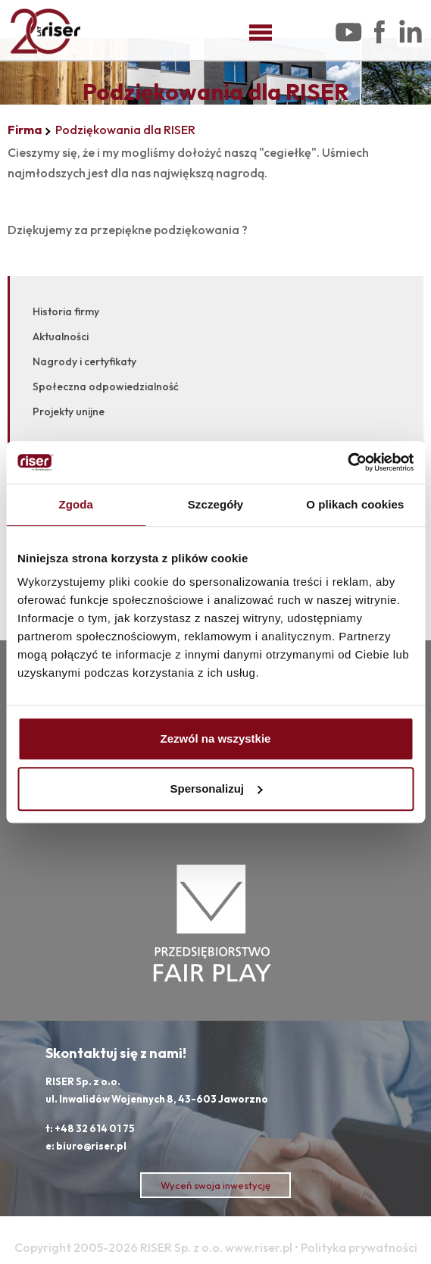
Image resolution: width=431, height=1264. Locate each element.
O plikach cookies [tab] (355, 504)
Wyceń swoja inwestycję (215, 1185)
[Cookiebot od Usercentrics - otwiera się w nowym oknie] (347, 462)
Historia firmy (66, 311)
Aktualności (61, 336)
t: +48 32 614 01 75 (90, 1128)
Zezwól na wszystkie (216, 738)
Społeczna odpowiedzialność (106, 386)
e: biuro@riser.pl (85, 1146)
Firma (25, 129)
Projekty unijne (69, 411)
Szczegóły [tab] (215, 504)
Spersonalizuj (216, 788)
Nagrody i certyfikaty (84, 361)
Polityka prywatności (359, 1247)
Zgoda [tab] (75, 504)
